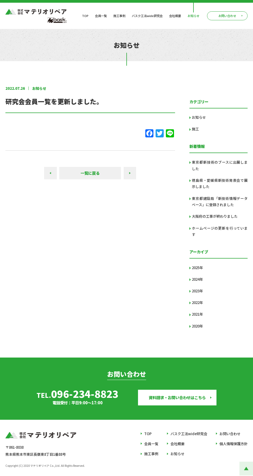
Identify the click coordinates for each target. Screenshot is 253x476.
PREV (50, 173)
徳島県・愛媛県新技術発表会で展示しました (220, 183)
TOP (85, 15)
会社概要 (175, 15)
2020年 (197, 326)
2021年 (197, 314)
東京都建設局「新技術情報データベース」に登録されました (220, 201)
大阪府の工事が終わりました (215, 216)
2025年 (197, 267)
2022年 (197, 302)
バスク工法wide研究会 (147, 15)
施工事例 (119, 15)
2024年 (197, 279)
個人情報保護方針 (233, 443)
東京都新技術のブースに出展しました (220, 165)
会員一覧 (101, 15)
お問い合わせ (230, 433)
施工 (195, 128)
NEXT (130, 173)
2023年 (197, 290)
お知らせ (193, 15)
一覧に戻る (90, 173)
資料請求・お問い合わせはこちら (177, 397)
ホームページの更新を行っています (220, 231)
